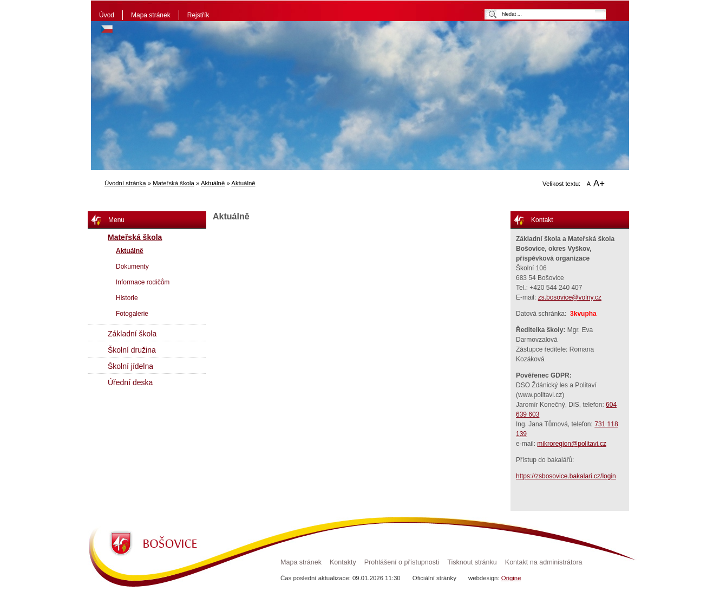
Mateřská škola (173, 183)
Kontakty (343, 562)
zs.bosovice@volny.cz (569, 297)
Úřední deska (130, 382)
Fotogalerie (132, 313)
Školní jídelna (130, 366)
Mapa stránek (151, 15)
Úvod (106, 15)
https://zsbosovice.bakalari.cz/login (566, 476)
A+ (599, 183)
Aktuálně (213, 183)
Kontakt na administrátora (543, 562)
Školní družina (132, 350)
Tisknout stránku (471, 562)
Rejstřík (198, 15)
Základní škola (132, 333)
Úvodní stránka (125, 183)
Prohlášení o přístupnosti (402, 562)
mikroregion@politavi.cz (571, 443)
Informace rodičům (142, 282)
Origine (511, 578)
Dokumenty (132, 266)
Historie (127, 298)
